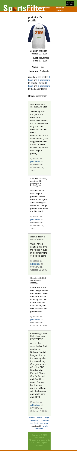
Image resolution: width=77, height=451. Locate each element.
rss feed (34, 423)
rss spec (44, 423)
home (32, 417)
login (42, 10)
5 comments (44, 80)
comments (45, 8)
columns (60, 8)
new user (60, 10)
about (39, 417)
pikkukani (35, 161)
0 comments (44, 86)
